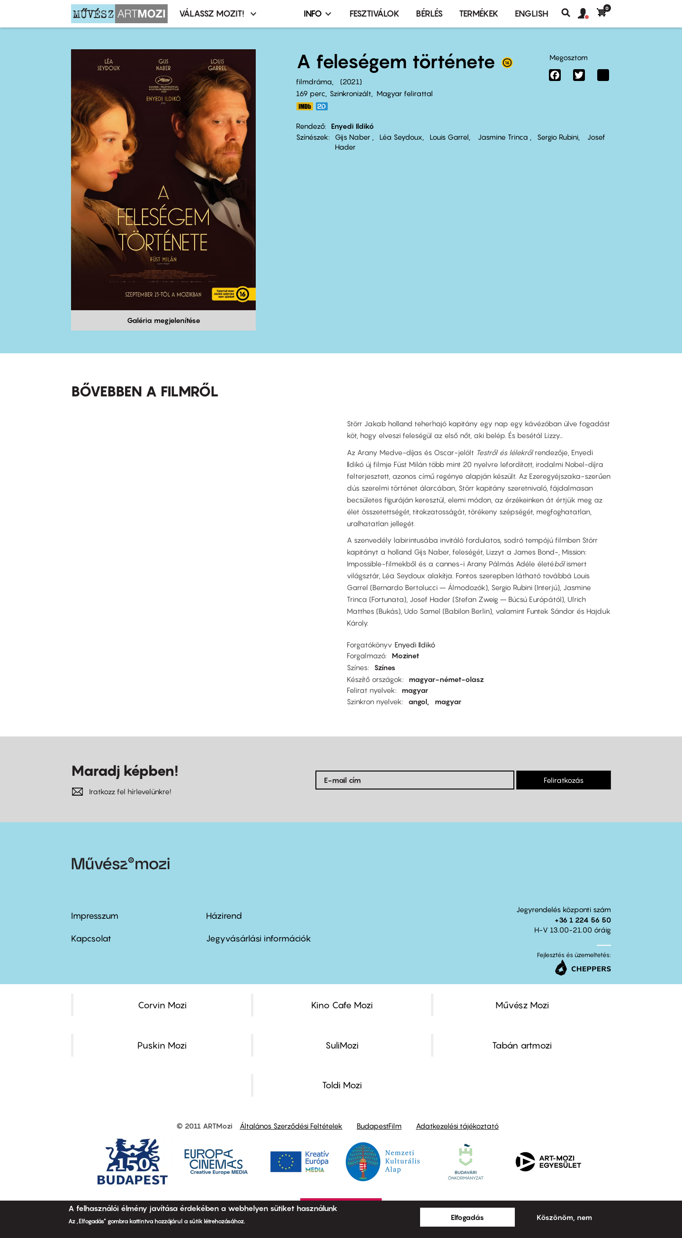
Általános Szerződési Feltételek (291, 1125)
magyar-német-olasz (446, 679)
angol (417, 701)
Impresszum (94, 916)
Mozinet (405, 655)
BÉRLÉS (429, 13)
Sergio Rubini (557, 137)
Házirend (224, 916)
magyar (415, 690)
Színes (384, 667)
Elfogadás (467, 1217)
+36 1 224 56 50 (583, 919)
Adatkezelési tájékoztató (457, 1125)
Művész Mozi (522, 1005)
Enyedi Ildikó (352, 126)
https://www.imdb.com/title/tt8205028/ (304, 106)
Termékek (479, 13)
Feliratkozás (563, 780)
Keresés (569, 13)
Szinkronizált (350, 93)
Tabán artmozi (522, 1045)
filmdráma (314, 81)
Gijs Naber (353, 137)
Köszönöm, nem (564, 1217)
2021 (350, 81)
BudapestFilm (379, 1125)
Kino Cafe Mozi (342, 1005)
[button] (587, 14)
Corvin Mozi (162, 1005)
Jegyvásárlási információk (258, 938)
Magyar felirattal (405, 93)
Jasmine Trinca (503, 137)
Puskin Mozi (162, 1045)
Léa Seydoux (400, 137)
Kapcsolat (91, 938)
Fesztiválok (375, 13)
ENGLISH (531, 13)
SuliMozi (342, 1045)
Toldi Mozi (342, 1085)
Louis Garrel (449, 137)
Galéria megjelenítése (163, 320)
